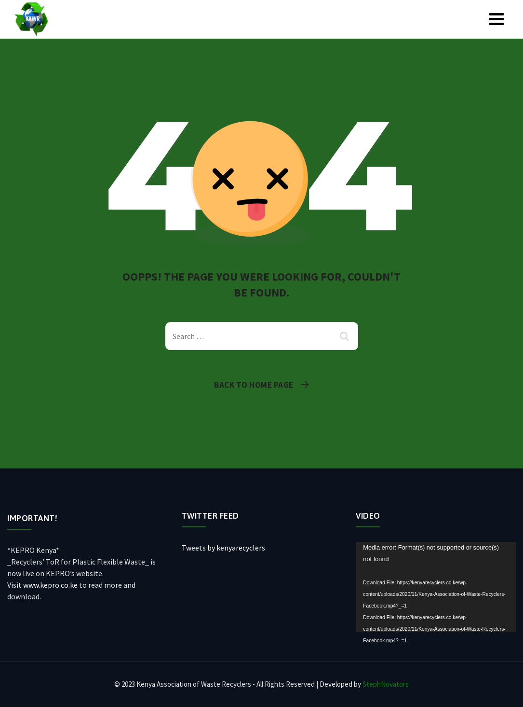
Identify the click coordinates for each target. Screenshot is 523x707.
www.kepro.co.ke (50, 585)
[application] (436, 587)
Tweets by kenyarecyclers (223, 547)
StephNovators (385, 684)
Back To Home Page (254, 385)
